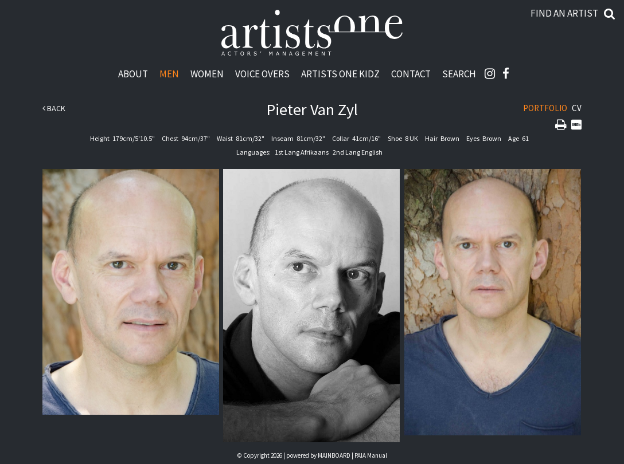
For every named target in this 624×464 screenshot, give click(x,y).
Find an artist (564, 13)
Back (53, 108)
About (133, 74)
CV (577, 108)
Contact (411, 74)
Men (169, 74)
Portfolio (545, 108)
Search (459, 74)
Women (207, 74)
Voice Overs (262, 74)
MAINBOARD (334, 455)
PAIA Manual (370, 455)
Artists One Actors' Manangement (312, 33)
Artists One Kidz (340, 74)
